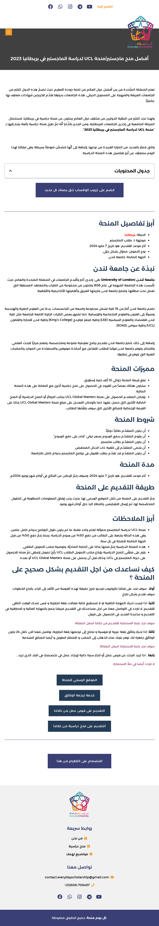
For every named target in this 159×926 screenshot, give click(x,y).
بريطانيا (130, 235)
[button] (8, 32)
